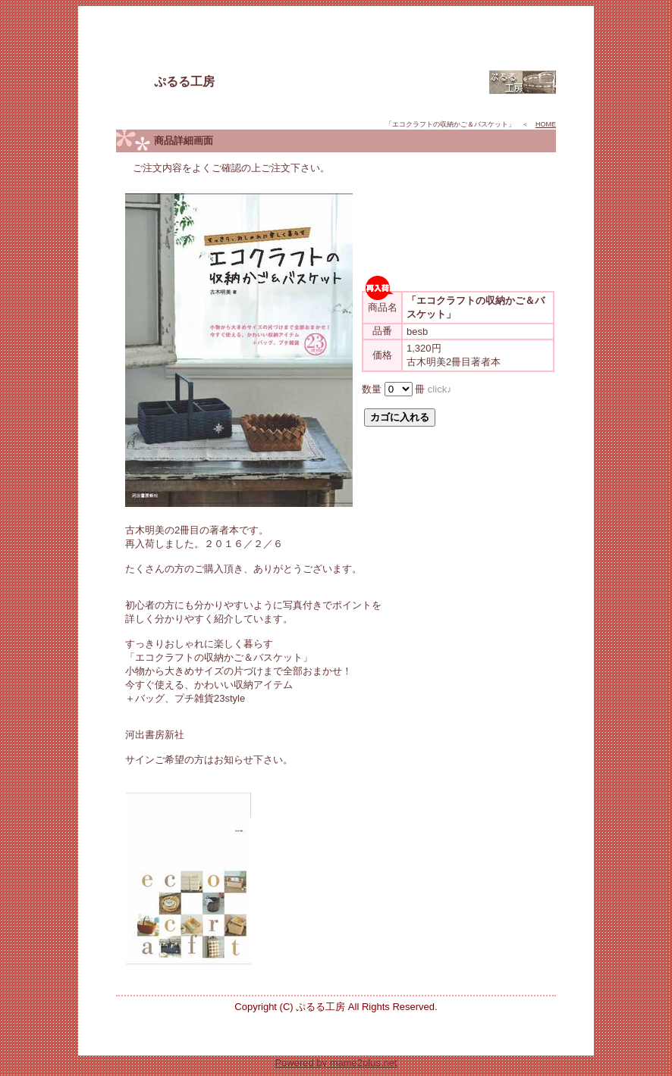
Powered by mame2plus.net (336, 1062)
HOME (545, 124)
